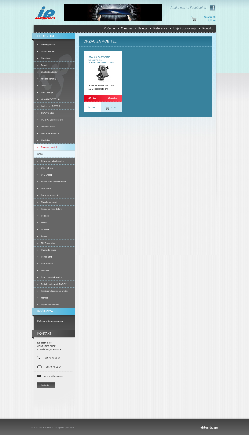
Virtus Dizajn (209, 427)
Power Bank (46, 257)
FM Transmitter (48, 243)
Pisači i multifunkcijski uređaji (54, 291)
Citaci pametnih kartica (51, 277)
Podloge (45, 216)
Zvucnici (45, 270)
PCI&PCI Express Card (52, 120)
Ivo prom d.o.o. (45, 12)
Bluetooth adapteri (49, 72)
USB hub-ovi (47, 168)
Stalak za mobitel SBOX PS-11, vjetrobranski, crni (101, 60)
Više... (94, 107)
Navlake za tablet (49, 202)
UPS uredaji (46, 175)
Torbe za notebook (49, 195)
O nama (126, 28)
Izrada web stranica (0, 426)
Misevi (44, 222)
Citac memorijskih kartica (52, 161)
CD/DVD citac (47, 113)
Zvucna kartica (48, 126)
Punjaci (44, 236)
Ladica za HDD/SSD (50, 106)
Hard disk (45, 140)
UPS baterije (47, 92)
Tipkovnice (46, 188)
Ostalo (44, 85)
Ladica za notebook (50, 133)
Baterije (44, 65)
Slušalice (45, 229)
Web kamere (47, 263)
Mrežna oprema (48, 79)
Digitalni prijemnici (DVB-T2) (54, 284)
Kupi (114, 107)
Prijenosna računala (50, 304)
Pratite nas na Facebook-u (188, 7)
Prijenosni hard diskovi (51, 209)
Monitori (45, 298)
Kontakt (207, 28)
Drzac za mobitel (49, 147)
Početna (109, 28)
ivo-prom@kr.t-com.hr (54, 376)
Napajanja (46, 58)
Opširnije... (46, 385)
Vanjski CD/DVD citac (51, 99)
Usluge (142, 28)
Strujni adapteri (48, 51)
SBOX (40, 154)
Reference (160, 28)
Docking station (48, 44)
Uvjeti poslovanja (184, 28)
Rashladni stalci (48, 250)
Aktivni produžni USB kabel (53, 181)
